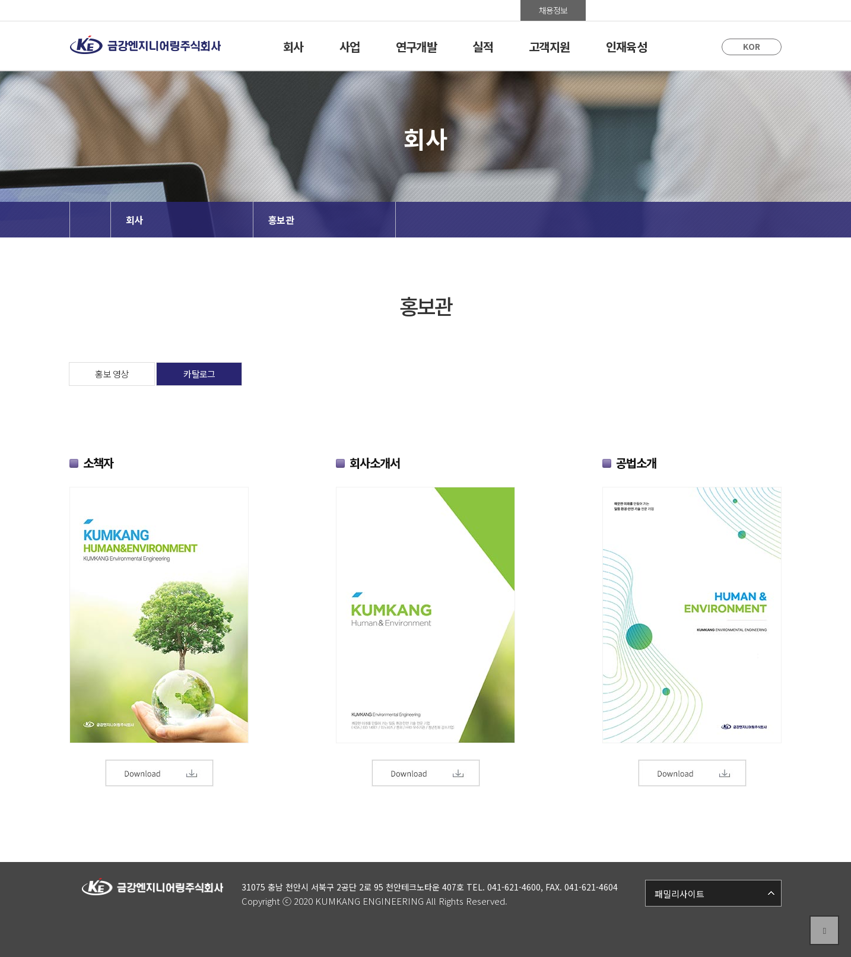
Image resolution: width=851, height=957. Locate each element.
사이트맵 (749, 10)
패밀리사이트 (679, 894)
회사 (134, 220)
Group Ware (683, 10)
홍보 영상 (111, 373)
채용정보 (553, 10)
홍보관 (619, 10)
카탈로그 (199, 373)
